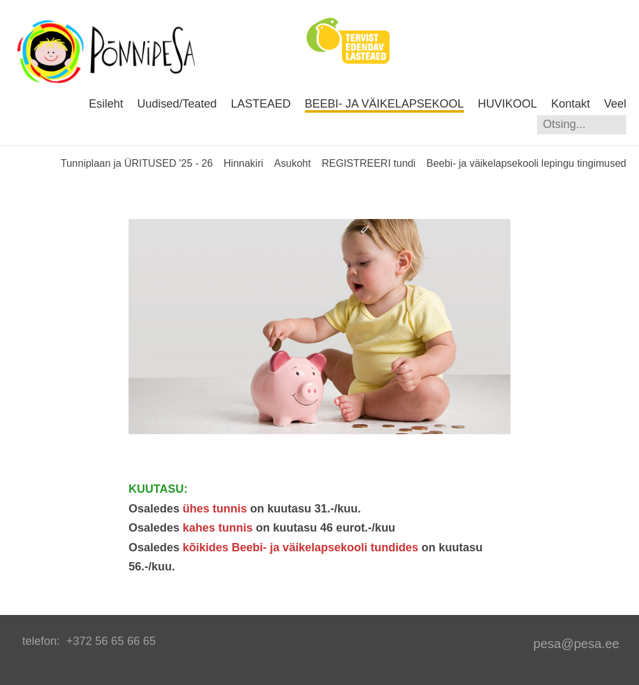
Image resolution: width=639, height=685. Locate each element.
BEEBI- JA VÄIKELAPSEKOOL (384, 103)
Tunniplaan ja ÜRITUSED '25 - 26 (136, 163)
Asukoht (292, 163)
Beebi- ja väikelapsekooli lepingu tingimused (526, 163)
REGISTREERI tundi (368, 163)
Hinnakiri (243, 163)
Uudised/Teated (177, 103)
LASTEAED (261, 103)
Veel (615, 103)
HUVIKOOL (507, 103)
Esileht (105, 103)
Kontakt (570, 103)
